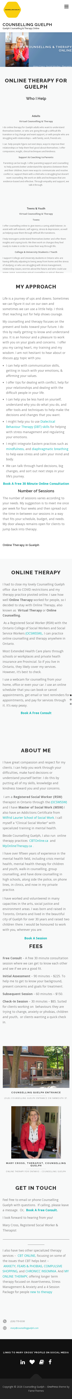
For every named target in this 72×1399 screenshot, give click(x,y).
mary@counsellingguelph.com (24, 1337)
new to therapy (41, 1292)
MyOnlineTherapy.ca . (18, 846)
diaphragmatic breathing (50, 449)
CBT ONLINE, (27, 1255)
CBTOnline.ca (38, 840)
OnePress (52, 1386)
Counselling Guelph (27, 24)
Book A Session (35, 938)
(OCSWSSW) (59, 802)
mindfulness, (15, 449)
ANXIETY (9, 1266)
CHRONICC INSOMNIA (41, 1271)
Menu (66, 6)
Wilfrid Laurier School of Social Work (28, 817)
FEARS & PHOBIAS (29, 1266)
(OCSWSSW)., (34, 633)
